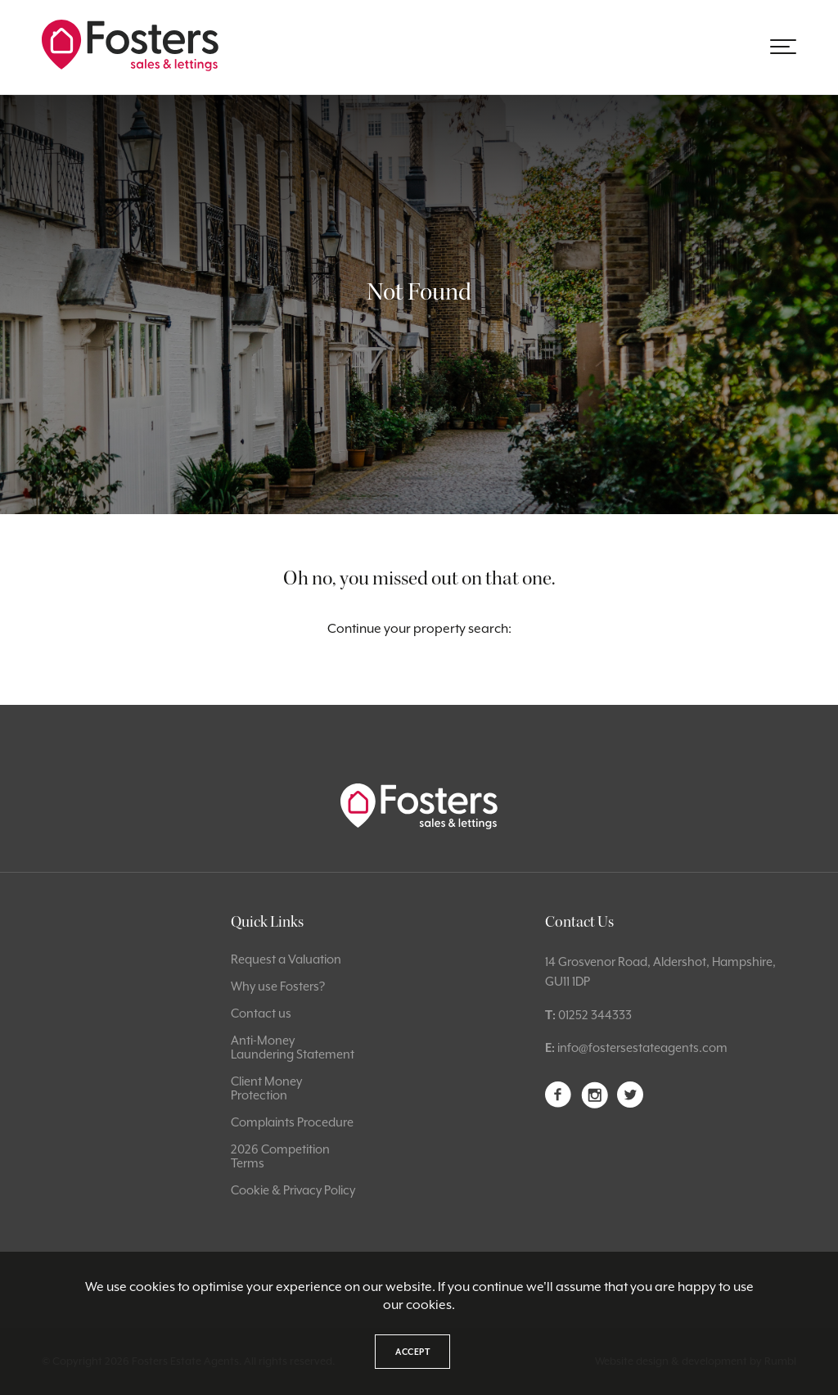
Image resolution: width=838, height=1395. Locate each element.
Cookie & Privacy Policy (293, 1190)
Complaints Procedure (292, 1122)
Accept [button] (412, 1352)
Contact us (261, 1013)
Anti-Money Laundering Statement (292, 1047)
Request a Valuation (286, 959)
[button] (783, 46)
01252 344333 (595, 1015)
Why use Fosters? (278, 986)
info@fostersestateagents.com (642, 1047)
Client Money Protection (266, 1088)
